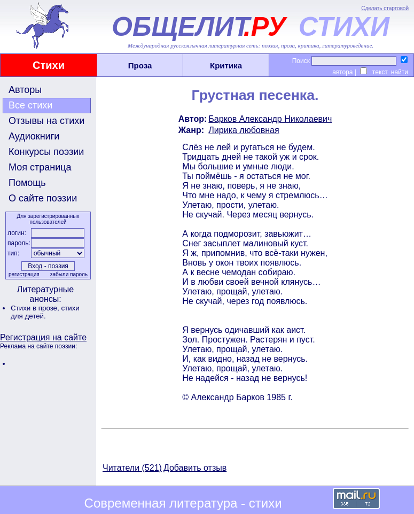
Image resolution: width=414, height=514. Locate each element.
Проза (140, 65)
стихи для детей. (45, 312)
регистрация (24, 274)
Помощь (27, 182)
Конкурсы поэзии (46, 151)
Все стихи (30, 105)
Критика (226, 65)
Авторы (25, 89)
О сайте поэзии (43, 198)
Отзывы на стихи (46, 120)
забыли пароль (69, 274)
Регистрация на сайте (43, 337)
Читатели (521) (132, 467)
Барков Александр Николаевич (270, 118)
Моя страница (40, 167)
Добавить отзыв (194, 467)
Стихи (49, 65)
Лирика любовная (243, 130)
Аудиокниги (34, 136)
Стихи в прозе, (36, 308)
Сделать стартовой (385, 8)
